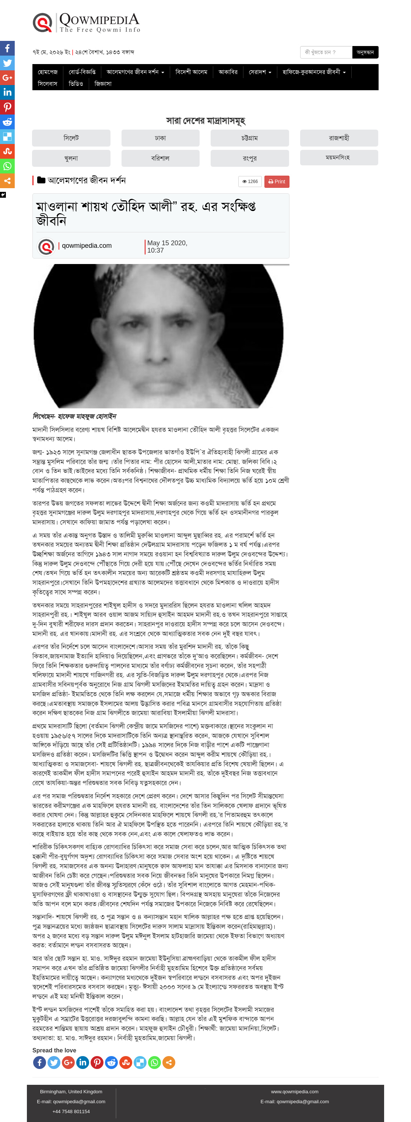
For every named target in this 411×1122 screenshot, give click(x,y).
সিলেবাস (47, 84)
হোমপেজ (47, 72)
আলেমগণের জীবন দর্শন (135, 72)
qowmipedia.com (87, 245)
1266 (250, 181)
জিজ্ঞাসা (103, 84)
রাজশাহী (339, 138)
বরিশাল (160, 158)
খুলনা (71, 158)
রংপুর (250, 158)
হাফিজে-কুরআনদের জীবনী (314, 72)
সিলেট (71, 138)
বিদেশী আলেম (191, 72)
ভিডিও (76, 84)
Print (276, 181)
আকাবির (228, 72)
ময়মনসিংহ (337, 157)
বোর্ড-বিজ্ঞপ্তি (82, 72)
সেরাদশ (260, 72)
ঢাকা (160, 138)
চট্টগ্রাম (250, 138)
